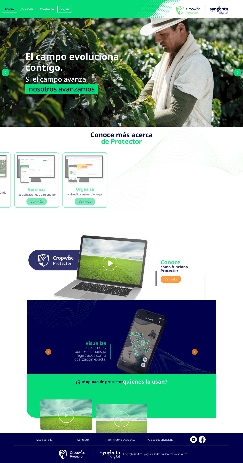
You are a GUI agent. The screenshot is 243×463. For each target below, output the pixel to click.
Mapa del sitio (44, 439)
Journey (27, 9)
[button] (5, 72)
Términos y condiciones (121, 439)
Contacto (47, 9)
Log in (64, 9)
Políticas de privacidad (160, 439)
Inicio (9, 9)
